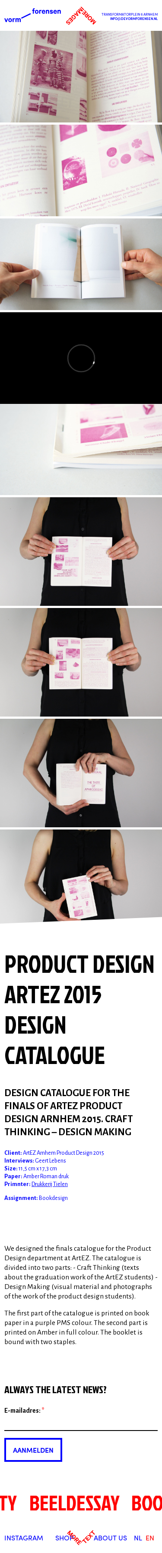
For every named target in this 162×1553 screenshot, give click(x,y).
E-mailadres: (24, 1410)
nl (138, 1538)
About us (110, 1538)
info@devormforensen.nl (134, 18)
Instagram (23, 1538)
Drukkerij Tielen (50, 1184)
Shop (64, 1538)
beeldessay (72, 1502)
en (150, 1538)
